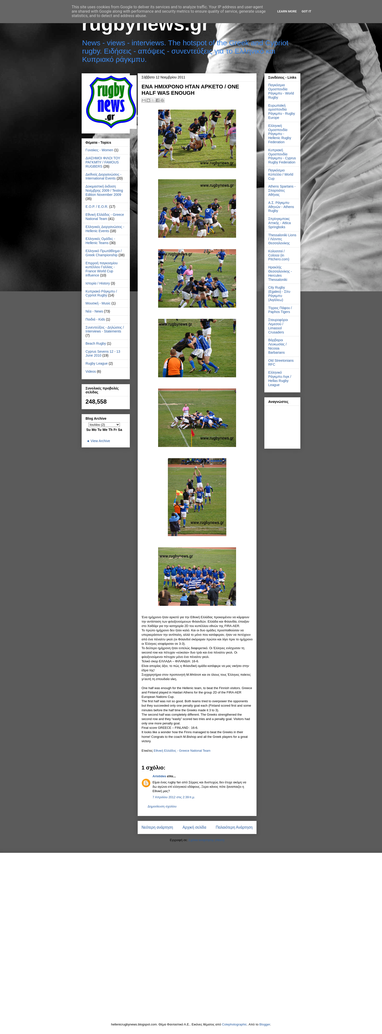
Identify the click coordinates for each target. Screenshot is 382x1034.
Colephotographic (234, 1024)
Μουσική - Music (98, 303)
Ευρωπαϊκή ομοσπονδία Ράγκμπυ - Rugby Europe (281, 112)
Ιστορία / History (98, 283)
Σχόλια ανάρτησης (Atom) (206, 840)
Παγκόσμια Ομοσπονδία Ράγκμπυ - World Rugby (281, 91)
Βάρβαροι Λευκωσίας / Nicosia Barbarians (277, 346)
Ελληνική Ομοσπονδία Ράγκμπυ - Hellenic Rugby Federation (279, 134)
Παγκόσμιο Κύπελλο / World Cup (280, 174)
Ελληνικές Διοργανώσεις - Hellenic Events (105, 229)
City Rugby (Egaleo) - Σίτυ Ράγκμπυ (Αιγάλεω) (279, 293)
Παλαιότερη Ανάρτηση (234, 827)
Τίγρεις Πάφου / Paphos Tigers (280, 310)
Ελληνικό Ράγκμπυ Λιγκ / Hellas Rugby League (279, 378)
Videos (91, 371)
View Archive (100, 441)
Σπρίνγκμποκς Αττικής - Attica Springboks (279, 223)
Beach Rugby (96, 343)
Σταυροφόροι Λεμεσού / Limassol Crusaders (278, 326)
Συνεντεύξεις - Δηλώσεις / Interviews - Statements (105, 329)
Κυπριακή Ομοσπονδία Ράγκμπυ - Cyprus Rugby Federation (282, 156)
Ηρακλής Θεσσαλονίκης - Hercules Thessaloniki (280, 273)
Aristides (159, 776)
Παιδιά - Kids (95, 319)
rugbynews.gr (146, 24)
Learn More (287, 11)
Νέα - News (94, 311)
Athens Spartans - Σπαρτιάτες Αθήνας (282, 190)
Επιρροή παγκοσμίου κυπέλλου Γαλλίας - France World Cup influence (102, 269)
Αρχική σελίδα (194, 827)
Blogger (264, 1024)
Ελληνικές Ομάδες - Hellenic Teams (100, 241)
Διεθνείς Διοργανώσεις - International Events (103, 176)
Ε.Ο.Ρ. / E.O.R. (97, 207)
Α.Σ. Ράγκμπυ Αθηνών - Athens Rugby (281, 207)
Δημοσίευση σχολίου (162, 806)
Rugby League (97, 363)
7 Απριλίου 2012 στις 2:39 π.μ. (174, 797)
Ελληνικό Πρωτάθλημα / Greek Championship (104, 253)
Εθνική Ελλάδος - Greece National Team (182, 750)
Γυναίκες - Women (99, 150)
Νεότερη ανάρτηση (157, 827)
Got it (306, 11)
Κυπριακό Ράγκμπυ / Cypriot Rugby (101, 293)
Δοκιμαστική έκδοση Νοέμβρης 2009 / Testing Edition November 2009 (104, 190)
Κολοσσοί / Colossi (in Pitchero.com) (278, 255)
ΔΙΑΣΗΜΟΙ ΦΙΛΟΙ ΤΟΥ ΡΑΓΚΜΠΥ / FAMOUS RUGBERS (103, 162)
